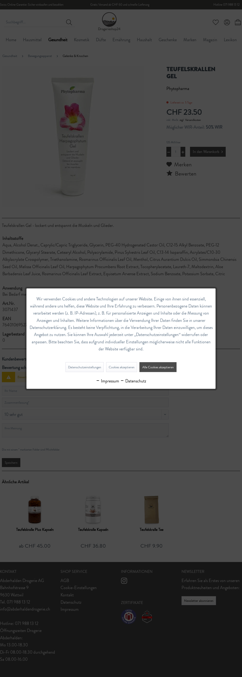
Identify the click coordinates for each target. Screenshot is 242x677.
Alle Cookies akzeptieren (158, 367)
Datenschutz (133, 381)
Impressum (107, 381)
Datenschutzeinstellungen (84, 367)
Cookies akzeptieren (121, 367)
